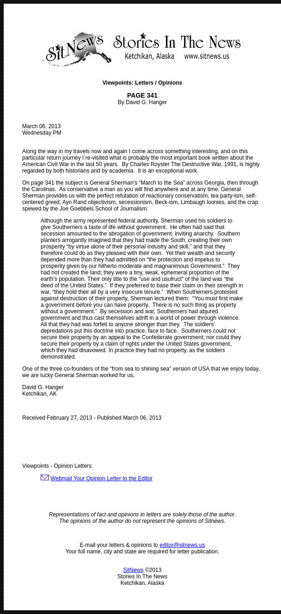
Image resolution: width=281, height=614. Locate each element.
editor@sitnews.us (182, 545)
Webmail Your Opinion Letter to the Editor (101, 478)
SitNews (133, 570)
